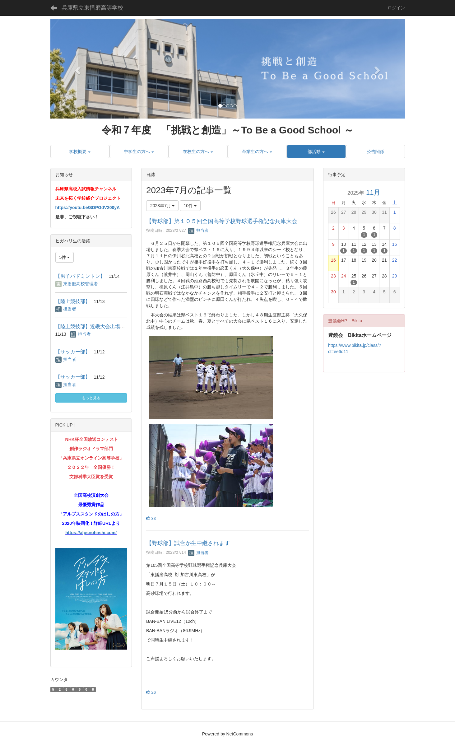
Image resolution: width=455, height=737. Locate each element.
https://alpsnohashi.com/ (91, 532)
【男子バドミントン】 (80, 276)
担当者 (198, 230)
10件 (190, 205)
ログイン (396, 7)
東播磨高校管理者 (80, 283)
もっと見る (91, 398)
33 (151, 518)
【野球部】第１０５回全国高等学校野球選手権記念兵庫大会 (221, 221)
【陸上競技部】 (72, 301)
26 (151, 692)
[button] (77, 69)
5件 (64, 257)
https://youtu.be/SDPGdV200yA (87, 207)
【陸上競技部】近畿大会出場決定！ (95, 326)
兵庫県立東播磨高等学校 (92, 8)
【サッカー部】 (72, 351)
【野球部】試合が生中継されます (188, 543)
